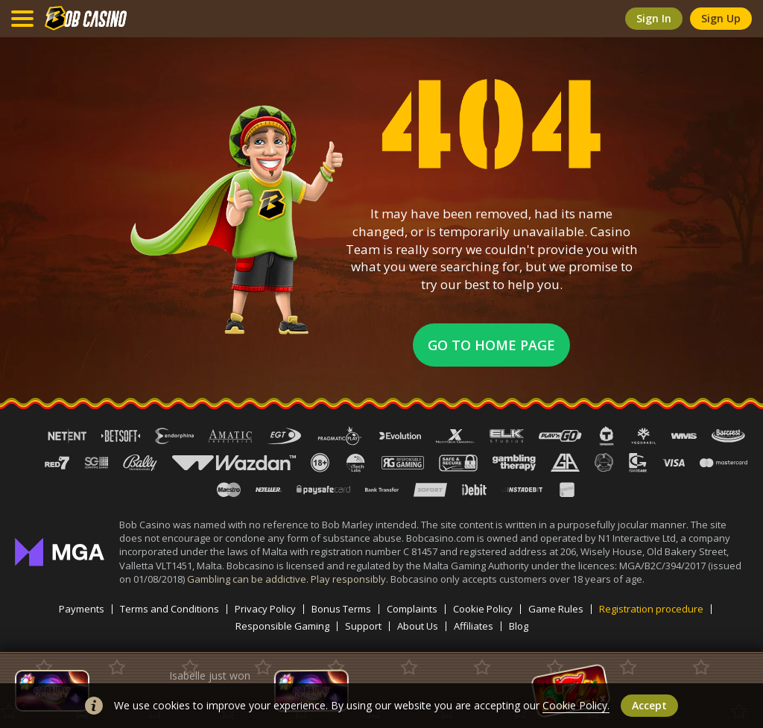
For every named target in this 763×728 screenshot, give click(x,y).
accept (649, 705)
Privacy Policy (265, 609)
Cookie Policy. (576, 705)
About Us (417, 626)
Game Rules (555, 609)
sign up (721, 18)
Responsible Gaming (282, 626)
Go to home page (491, 345)
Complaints (412, 609)
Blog (518, 626)
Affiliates (473, 626)
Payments (81, 609)
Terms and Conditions (169, 609)
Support (363, 626)
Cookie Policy (483, 609)
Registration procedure (651, 609)
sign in (653, 18)
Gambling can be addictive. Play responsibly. (288, 579)
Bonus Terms (341, 609)
